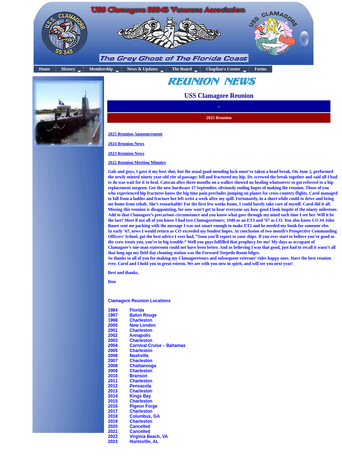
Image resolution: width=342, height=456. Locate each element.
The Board (185, 69)
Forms (261, 68)
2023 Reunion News (126, 153)
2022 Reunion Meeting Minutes (137, 162)
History (71, 69)
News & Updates (145, 69)
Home (44, 68)
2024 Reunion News (126, 143)
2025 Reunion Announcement (135, 133)
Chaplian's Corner (226, 69)
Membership (104, 69)
